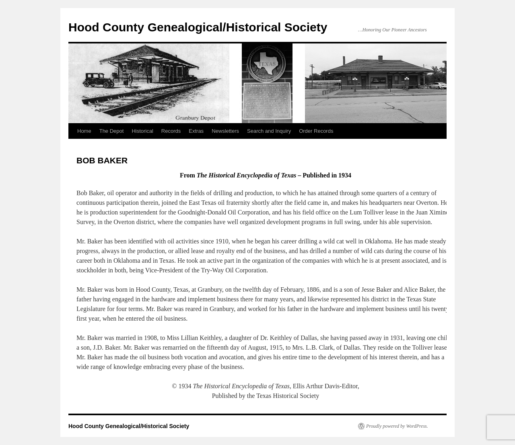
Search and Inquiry (269, 131)
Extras (196, 131)
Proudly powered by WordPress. (397, 426)
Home (84, 131)
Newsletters (225, 131)
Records (171, 131)
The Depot (111, 131)
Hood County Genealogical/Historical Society (197, 27)
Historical (142, 131)
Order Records (316, 131)
